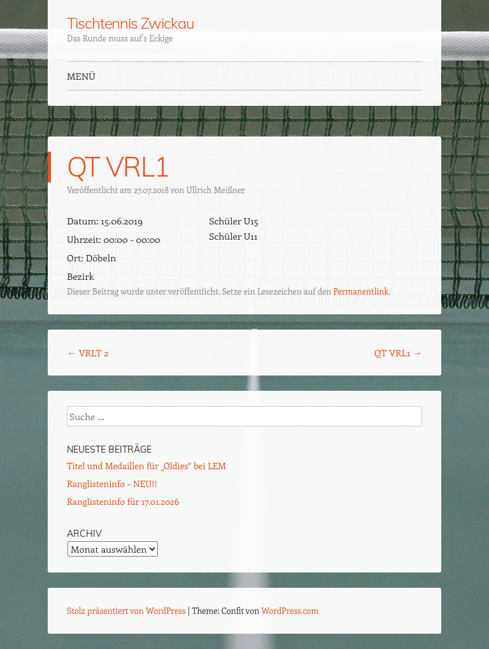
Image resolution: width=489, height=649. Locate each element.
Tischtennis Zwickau (130, 23)
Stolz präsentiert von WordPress (126, 610)
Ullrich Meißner (216, 189)
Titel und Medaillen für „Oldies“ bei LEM (146, 466)
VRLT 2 (87, 352)
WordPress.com (290, 610)
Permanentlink (360, 291)
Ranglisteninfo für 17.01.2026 (123, 501)
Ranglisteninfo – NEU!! (112, 484)
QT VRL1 (398, 352)
